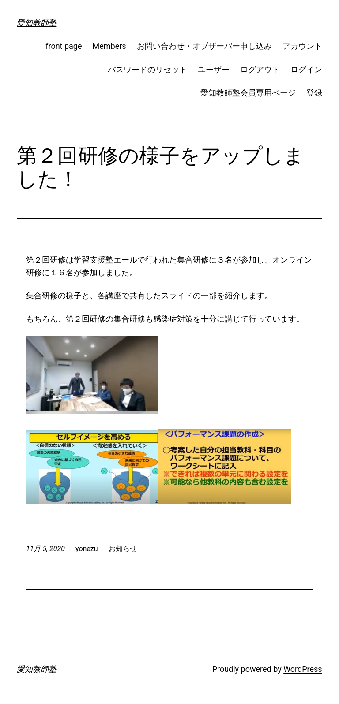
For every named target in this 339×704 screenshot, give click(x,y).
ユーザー (214, 69)
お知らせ (123, 549)
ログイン (306, 69)
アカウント (302, 46)
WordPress (302, 669)
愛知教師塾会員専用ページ (248, 92)
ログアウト (260, 69)
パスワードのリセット (147, 69)
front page (63, 46)
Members (109, 46)
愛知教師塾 (36, 22)
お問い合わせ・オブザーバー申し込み (204, 46)
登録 (314, 92)
